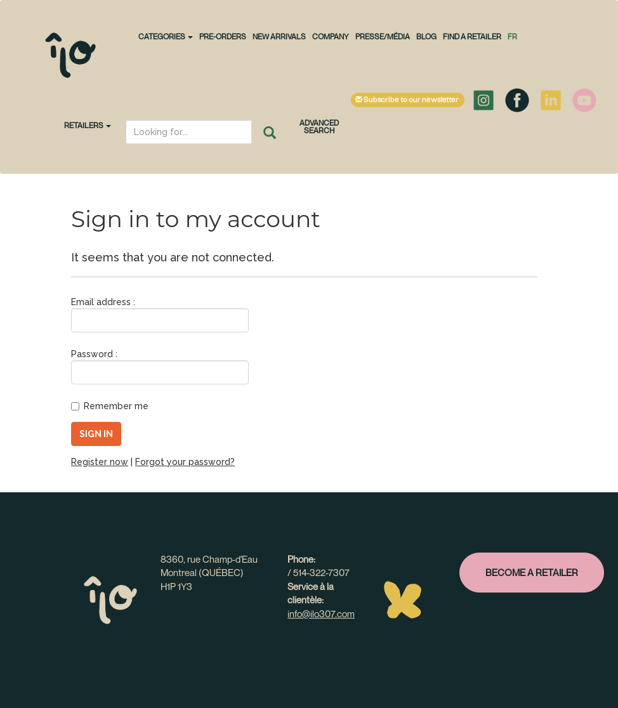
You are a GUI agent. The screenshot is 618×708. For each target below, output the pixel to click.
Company (330, 36)
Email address (101, 302)
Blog (426, 36)
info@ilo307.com (321, 613)
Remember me (109, 406)
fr (512, 36)
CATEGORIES (165, 36)
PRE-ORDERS (222, 36)
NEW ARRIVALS (279, 36)
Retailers (87, 125)
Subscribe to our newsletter (407, 99)
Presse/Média (382, 36)
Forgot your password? (185, 462)
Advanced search (319, 126)
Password (92, 354)
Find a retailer (472, 36)
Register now (99, 462)
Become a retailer (531, 572)
